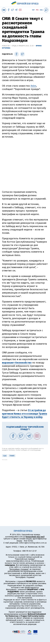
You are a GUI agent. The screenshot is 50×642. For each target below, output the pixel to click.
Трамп (11, 456)
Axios (33, 85)
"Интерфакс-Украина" (19, 569)
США (4, 456)
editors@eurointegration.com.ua (33, 543)
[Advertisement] (25, 164)
